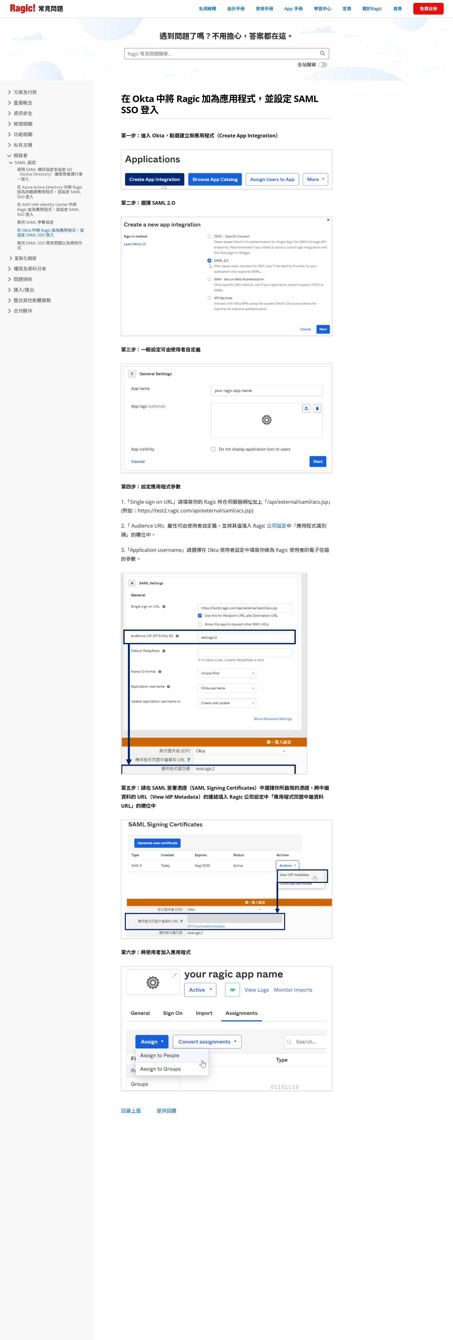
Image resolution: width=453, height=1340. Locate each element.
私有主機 (20, 145)
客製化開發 (22, 258)
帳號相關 (20, 124)
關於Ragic (372, 8)
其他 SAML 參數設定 (35, 222)
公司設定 (277, 525)
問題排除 (20, 279)
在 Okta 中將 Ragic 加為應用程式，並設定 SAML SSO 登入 (50, 232)
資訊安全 (20, 113)
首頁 (397, 8)
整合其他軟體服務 (29, 300)
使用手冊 (264, 8)
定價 (346, 8)
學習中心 (322, 8)
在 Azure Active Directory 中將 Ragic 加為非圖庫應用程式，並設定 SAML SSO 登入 (49, 191)
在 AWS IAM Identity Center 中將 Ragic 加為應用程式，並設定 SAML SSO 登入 (48, 209)
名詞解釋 (207, 8)
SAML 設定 (22, 162)
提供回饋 (166, 1110)
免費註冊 (428, 8)
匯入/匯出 (21, 290)
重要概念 (20, 103)
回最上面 (131, 1110)
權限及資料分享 (27, 269)
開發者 (18, 155)
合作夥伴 (20, 311)
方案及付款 (22, 92)
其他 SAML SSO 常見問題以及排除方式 (49, 245)
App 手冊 (293, 8)
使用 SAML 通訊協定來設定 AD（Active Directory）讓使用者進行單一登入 (50, 174)
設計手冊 (236, 8)
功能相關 (20, 134)
